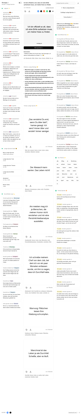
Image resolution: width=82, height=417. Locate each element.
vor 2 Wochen (49, 371)
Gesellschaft (28, 240)
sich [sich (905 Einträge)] (77, 177)
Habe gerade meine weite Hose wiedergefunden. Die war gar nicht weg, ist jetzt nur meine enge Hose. (38, 95)
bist (29, 150)
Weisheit (33, 152)
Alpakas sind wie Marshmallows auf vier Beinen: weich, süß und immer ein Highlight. (12, 88)
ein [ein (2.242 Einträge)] (57, 164)
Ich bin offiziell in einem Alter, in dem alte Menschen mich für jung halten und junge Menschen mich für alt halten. (39, 83)
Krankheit (33, 292)
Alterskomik (28, 58)
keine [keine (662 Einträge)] (68, 170)
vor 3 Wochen (49, 146)
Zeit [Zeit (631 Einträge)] (77, 180)
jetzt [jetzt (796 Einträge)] (58, 170)
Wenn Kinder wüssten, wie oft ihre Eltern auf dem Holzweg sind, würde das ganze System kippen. (68, 137)
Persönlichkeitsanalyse (30, 242)
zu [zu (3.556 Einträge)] (57, 183)
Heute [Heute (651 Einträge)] (58, 167)
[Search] (78, 3)
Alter (26, 150)
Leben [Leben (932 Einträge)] (74, 170)
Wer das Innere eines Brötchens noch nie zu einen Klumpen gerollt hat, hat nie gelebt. (11, 18)
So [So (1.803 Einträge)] (57, 180)
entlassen (43, 291)
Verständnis (40, 242)
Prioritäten (46, 189)
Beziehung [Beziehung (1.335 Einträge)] (73, 161)
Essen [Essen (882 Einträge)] (69, 164)
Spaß (26, 191)
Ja (37, 375)
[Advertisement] (41, 396)
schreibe (45, 292)
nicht (42, 189)
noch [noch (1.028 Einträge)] (63, 177)
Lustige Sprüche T (7, 165)
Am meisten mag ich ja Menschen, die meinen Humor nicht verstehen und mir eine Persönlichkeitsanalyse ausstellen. (38, 213)
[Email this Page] (53, 11)
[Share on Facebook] (38, 11)
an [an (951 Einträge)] (67, 161)
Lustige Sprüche (7, 171)
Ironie (43, 150)
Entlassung (49, 291)
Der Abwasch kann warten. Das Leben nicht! (39, 169)
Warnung (33, 335)
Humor (43, 58)
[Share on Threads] (50, 11)
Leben (46, 150)
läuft (43, 375)
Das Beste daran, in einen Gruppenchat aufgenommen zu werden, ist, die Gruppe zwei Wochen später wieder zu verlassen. (67, 148)
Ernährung (27, 333)
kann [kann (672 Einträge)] (63, 170)
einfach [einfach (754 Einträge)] (63, 164)
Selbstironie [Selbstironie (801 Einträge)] (70, 177)
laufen (40, 375)
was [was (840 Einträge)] (67, 180)
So (50, 58)
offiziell (47, 58)
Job (30, 292)
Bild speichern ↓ (38, 47)
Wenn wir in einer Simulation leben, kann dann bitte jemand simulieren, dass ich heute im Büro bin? (68, 97)
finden (36, 58)
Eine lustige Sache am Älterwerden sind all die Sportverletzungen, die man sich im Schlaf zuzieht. (11, 285)
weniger (38, 152)
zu (52, 58)
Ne (3, 152)
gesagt (32, 150)
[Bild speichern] (29, 11)
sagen (40, 292)
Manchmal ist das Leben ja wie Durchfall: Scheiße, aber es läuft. (39, 353)
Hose (40, 58)
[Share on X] (41, 11)
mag (40, 240)
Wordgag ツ (5, 2)
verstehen (27, 152)
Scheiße (33, 377)
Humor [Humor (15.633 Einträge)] (64, 167)
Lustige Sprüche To (8, 159)
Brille (33, 58)
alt (24, 58)
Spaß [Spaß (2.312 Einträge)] (62, 180)
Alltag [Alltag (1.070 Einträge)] (62, 161)
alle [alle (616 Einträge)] (57, 161)
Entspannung (33, 189)
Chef (32, 291)
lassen (41, 333)
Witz (50, 242)
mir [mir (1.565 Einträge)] (76, 174)
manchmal (27, 377)
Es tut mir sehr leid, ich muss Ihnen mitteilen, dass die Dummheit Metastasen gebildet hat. (11, 296)
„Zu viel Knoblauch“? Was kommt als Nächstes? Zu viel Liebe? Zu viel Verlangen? (11, 55)
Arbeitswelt (28, 291)
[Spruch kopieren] (25, 11)
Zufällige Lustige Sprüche (68, 12)
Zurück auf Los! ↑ (73, 412)
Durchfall (36, 291)
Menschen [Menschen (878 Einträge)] (64, 174)
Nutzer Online (6, 184)
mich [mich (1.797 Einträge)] (71, 174)
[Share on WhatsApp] (47, 11)
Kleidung (36, 333)
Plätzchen (45, 333)
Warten (30, 191)
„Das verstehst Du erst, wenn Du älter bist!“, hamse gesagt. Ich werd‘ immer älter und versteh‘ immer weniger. (38, 125)
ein (40, 291)
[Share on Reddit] (44, 11)
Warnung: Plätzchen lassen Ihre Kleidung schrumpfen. (39, 311)
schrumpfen (28, 335)
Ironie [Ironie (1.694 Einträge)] (76, 167)
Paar (38, 292)
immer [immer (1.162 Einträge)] (70, 167)
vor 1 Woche (49, 287)
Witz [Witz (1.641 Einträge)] (72, 180)
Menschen (44, 240)
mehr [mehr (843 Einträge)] (58, 174)
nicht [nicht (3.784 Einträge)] (58, 177)
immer (39, 150)
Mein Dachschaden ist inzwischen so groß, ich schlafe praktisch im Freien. (11, 260)
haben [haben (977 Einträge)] (75, 164)
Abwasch (27, 189)
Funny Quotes (68, 17)
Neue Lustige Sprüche (67, 7)
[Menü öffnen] (79, 412)
